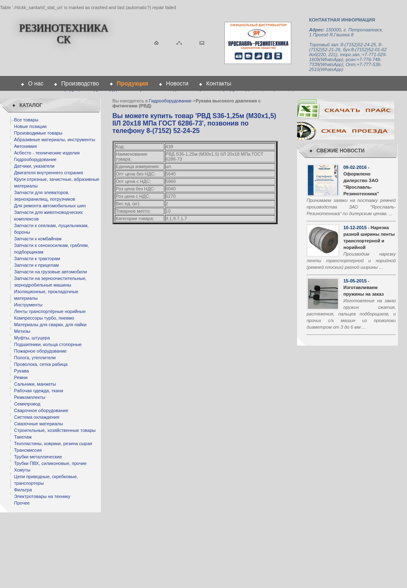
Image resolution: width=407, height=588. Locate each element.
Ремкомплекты (29, 397)
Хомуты (22, 469)
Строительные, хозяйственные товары (54, 430)
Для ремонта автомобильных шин (50, 205)
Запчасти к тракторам (37, 258)
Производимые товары (38, 132)
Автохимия (25, 146)
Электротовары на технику (42, 496)
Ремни (21, 377)
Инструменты (28, 304)
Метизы (22, 331)
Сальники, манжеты (35, 384)
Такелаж (23, 436)
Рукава (21, 370)
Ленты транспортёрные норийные (50, 311)
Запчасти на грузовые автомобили (50, 271)
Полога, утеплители (35, 357)
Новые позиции (30, 126)
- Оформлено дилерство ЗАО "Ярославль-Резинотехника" (361, 180)
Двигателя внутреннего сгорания (48, 172)
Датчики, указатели (34, 166)
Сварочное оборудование (41, 410)
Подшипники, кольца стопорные (48, 344)
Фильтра (23, 489)
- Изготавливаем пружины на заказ (363, 287)
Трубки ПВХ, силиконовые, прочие (50, 463)
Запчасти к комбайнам (38, 238)
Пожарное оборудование (40, 351)
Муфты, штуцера (32, 337)
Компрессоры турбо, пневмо (44, 317)
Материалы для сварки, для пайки (50, 324)
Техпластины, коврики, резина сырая (53, 443)
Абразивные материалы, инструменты (54, 139)
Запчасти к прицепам (36, 265)
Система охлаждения (36, 417)
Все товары (26, 119)
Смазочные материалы (38, 423)
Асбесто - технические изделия (47, 152)
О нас (35, 83)
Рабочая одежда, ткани (38, 390)
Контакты (218, 83)
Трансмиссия (28, 450)
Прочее (22, 502)
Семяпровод (27, 403)
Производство (80, 83)
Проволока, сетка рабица (40, 364)
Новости (177, 83)
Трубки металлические (38, 456)
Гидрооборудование (35, 159)
